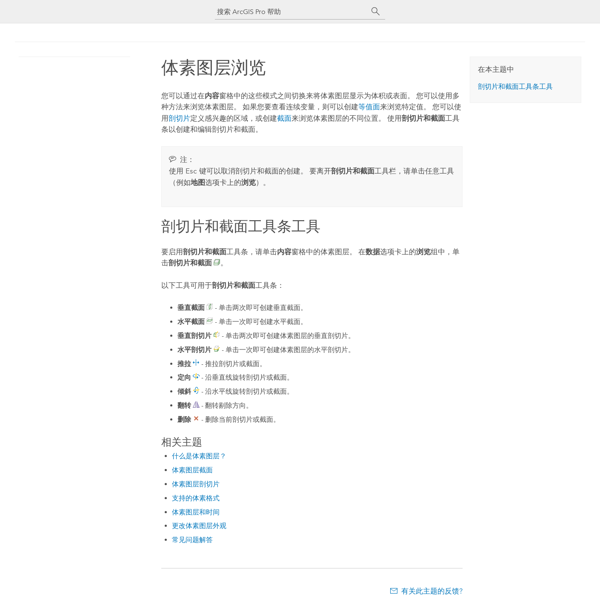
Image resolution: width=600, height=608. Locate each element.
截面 (284, 118)
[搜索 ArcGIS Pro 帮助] (291, 11)
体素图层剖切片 (196, 484)
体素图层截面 (192, 470)
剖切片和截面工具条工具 (515, 86)
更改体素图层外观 (199, 526)
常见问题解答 (192, 540)
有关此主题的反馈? (432, 591)
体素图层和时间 (196, 512)
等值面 (369, 106)
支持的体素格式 (196, 498)
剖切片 (179, 118)
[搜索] (375, 11)
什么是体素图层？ (199, 456)
